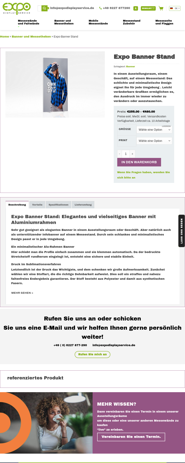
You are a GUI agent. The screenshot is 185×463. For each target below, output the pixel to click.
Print (123, 140)
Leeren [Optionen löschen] (166, 126)
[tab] (17, 204)
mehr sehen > (22, 292)
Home (4, 36)
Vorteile (37, 205)
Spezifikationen (58, 205)
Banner (130, 66)
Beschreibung (17, 205)
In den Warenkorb (139, 162)
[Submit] (45, 8)
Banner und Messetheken (31, 36)
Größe (125, 129)
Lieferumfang (83, 205)
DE (174, 8)
